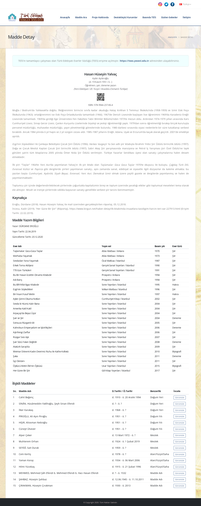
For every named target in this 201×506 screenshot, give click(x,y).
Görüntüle (179, 397)
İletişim (187, 17)
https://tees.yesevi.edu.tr (134, 60)
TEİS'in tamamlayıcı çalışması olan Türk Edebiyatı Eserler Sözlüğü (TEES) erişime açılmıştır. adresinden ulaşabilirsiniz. (98, 60)
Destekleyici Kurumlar (125, 17)
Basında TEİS (149, 17)
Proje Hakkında (100, 17)
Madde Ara (81, 17)
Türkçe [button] (185, 4)
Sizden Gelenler (169, 17)
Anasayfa (65, 17)
